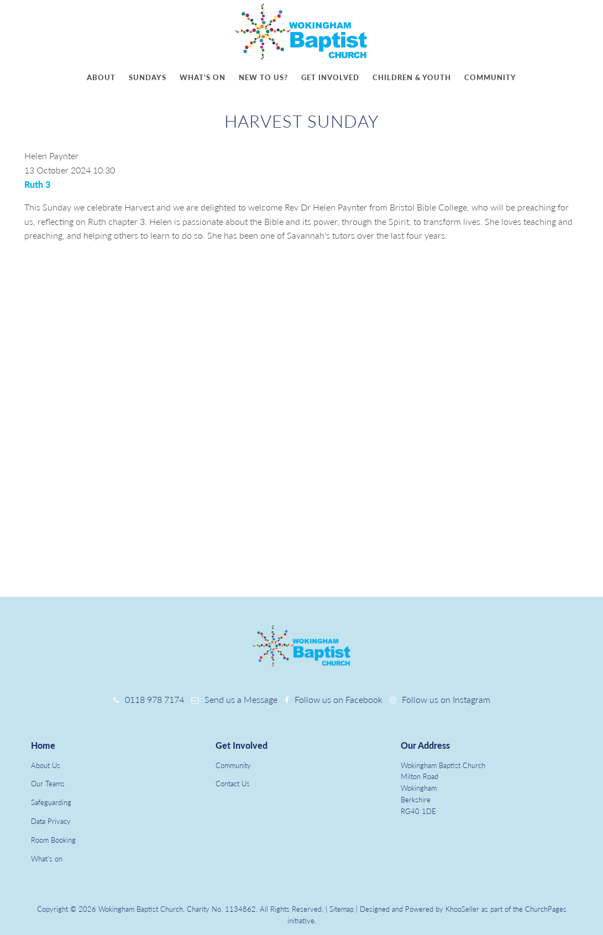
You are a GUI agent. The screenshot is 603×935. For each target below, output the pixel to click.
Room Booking (53, 840)
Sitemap (341, 909)
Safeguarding (51, 802)
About (101, 77)
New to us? (263, 77)
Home (43, 745)
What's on (203, 77)
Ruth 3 (37, 184)
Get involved (330, 77)
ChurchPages (546, 909)
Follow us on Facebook (338, 699)
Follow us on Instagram (446, 699)
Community (490, 77)
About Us (45, 765)
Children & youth (412, 77)
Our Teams (48, 783)
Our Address (425, 745)
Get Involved (242, 745)
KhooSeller (462, 909)
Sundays (147, 77)
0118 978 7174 (154, 699)
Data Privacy (51, 821)
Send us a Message (241, 699)
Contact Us (233, 783)
